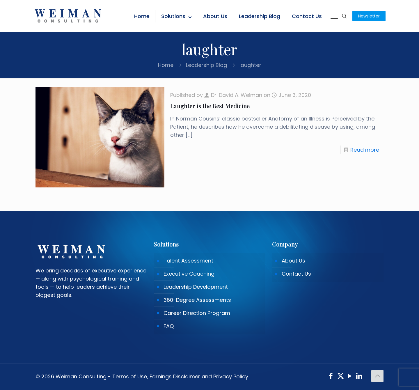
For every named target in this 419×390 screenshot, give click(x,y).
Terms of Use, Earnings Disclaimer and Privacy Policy (180, 376)
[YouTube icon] (350, 377)
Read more (364, 149)
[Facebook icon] (331, 377)
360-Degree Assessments (197, 300)
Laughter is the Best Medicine (210, 106)
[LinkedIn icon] (359, 377)
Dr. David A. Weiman (236, 95)
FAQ (169, 326)
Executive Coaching (189, 273)
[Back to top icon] (377, 376)
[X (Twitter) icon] (340, 377)
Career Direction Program (197, 313)
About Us (293, 260)
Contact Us (296, 273)
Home (165, 65)
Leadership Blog (206, 65)
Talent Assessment (188, 260)
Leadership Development (196, 286)
